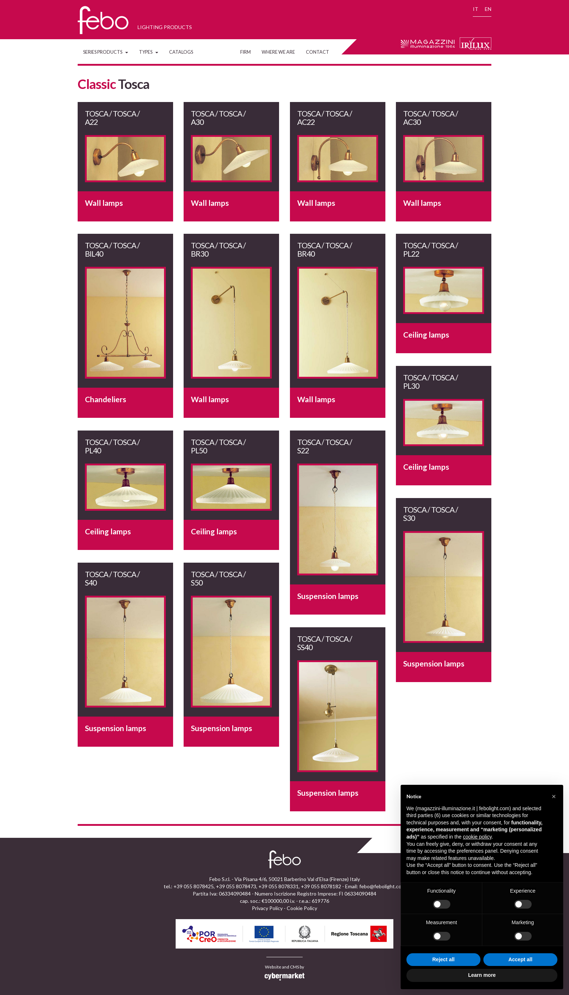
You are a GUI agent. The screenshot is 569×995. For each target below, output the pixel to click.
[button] (554, 796)
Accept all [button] (520, 959)
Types (148, 52)
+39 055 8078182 (321, 886)
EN (488, 9)
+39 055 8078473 (236, 886)
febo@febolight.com (382, 886)
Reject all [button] (443, 959)
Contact (317, 52)
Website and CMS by (284, 972)
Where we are (278, 52)
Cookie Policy (302, 908)
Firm (245, 52)
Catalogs (181, 52)
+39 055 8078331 (278, 886)
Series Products (105, 52)
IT (475, 9)
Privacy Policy (267, 908)
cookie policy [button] (477, 837)
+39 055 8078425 (193, 886)
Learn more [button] (482, 975)
